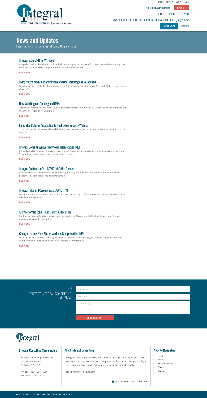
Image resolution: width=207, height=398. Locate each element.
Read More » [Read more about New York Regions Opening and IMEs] (24, 115)
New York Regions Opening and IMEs (39, 103)
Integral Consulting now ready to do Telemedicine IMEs (49, 147)
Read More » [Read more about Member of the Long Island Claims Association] (24, 224)
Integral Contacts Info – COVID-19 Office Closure (46, 168)
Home (160, 14)
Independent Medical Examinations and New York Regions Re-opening (57, 81)
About (172, 14)
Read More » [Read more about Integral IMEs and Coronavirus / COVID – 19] (24, 202)
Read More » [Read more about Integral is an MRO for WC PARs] (24, 72)
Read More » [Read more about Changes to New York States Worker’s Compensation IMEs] (24, 245)
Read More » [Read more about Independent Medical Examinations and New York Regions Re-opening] (24, 94)
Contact (185, 26)
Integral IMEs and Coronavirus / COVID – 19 (43, 190)
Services (185, 14)
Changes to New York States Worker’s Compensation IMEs (51, 233)
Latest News (169, 26)
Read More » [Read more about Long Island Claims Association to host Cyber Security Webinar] (24, 137)
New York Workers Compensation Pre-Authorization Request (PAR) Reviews (151, 20)
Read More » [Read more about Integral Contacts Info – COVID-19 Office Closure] (24, 180)
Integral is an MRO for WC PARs (36, 60)
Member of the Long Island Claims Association (45, 212)
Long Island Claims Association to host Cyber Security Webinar (53, 125)
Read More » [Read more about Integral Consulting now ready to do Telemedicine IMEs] (24, 159)
